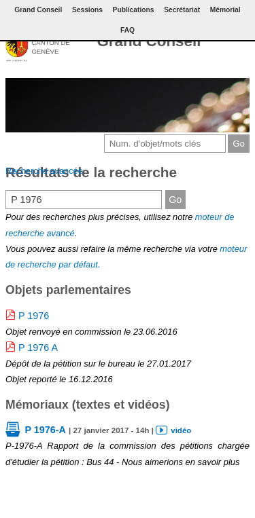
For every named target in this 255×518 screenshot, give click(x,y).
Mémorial (225, 10)
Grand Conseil (149, 41)
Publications (133, 10)
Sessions (87, 10)
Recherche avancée (44, 171)
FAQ (127, 30)
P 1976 (33, 315)
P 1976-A (45, 429)
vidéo (181, 430)
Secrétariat (182, 10)
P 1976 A (38, 347)
